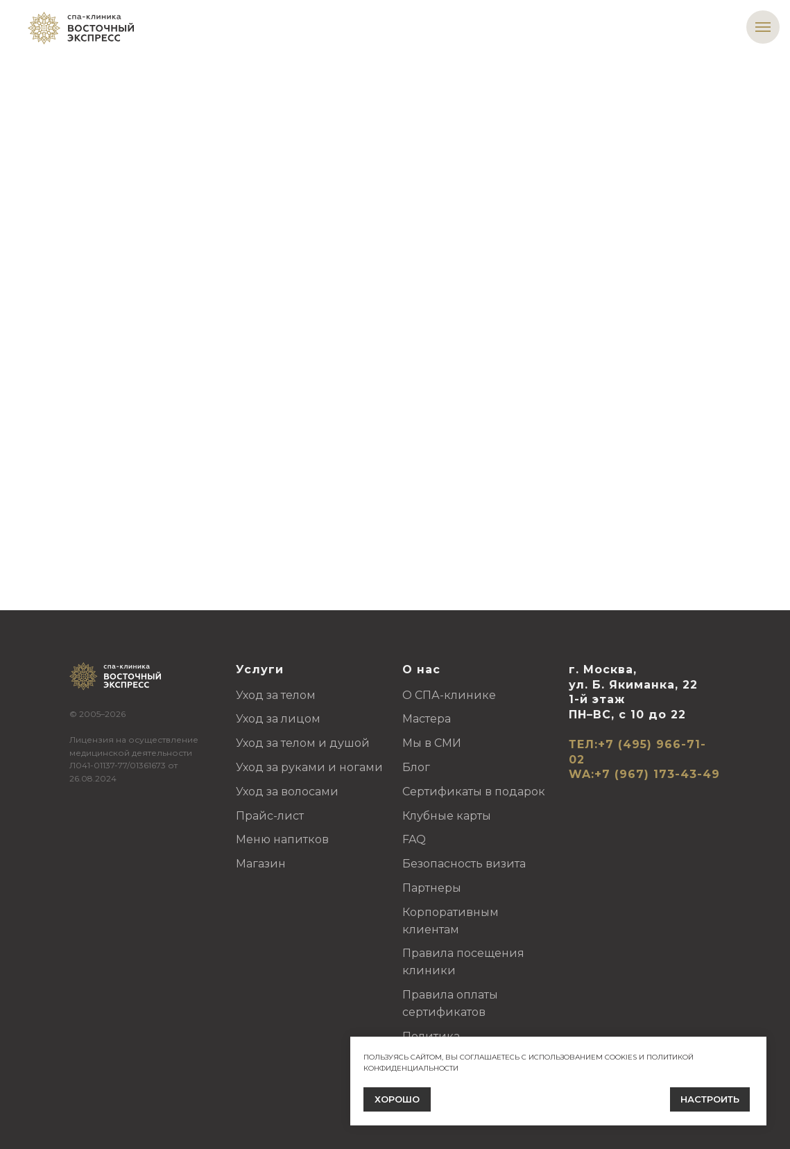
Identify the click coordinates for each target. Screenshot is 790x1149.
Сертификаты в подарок (473, 791)
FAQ (414, 839)
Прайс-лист (270, 815)
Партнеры (431, 888)
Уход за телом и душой (303, 743)
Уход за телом (276, 695)
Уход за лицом (278, 718)
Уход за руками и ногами (309, 767)
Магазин (261, 863)
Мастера (426, 718)
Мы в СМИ (431, 743)
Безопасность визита (464, 863)
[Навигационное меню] (763, 27)
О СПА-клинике (449, 695)
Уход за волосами (287, 791)
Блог (416, 767)
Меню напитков (282, 839)
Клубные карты (446, 815)
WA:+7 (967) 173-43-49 (644, 774)
